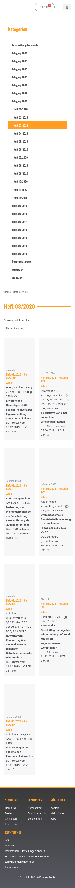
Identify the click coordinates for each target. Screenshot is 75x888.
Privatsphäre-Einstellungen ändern (25, 851)
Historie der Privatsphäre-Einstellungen (27, 856)
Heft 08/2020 (21, 165)
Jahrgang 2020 (19, 101)
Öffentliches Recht (21, 262)
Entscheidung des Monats (25, 45)
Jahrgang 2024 (19, 69)
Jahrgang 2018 (19, 214)
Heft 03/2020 (21, 125)
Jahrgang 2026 (19, 53)
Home (7, 291)
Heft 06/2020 (21, 149)
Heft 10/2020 (21, 181)
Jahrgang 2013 (19, 254)
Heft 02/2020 (21, 117)
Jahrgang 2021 (19, 93)
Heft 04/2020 (21, 133)
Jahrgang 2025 (19, 61)
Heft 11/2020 (20, 190)
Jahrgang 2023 (19, 77)
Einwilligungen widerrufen (19, 861)
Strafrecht (17, 270)
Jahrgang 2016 (19, 230)
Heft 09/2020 (21, 173)
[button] (67, 7)
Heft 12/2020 (21, 198)
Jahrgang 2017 (19, 222)
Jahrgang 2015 (19, 238)
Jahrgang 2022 (19, 85)
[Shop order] (23, 328)
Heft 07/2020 (21, 157)
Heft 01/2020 (21, 109)
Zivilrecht (17, 278)
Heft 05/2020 (21, 141)
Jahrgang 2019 (19, 206)
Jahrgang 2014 (19, 246)
